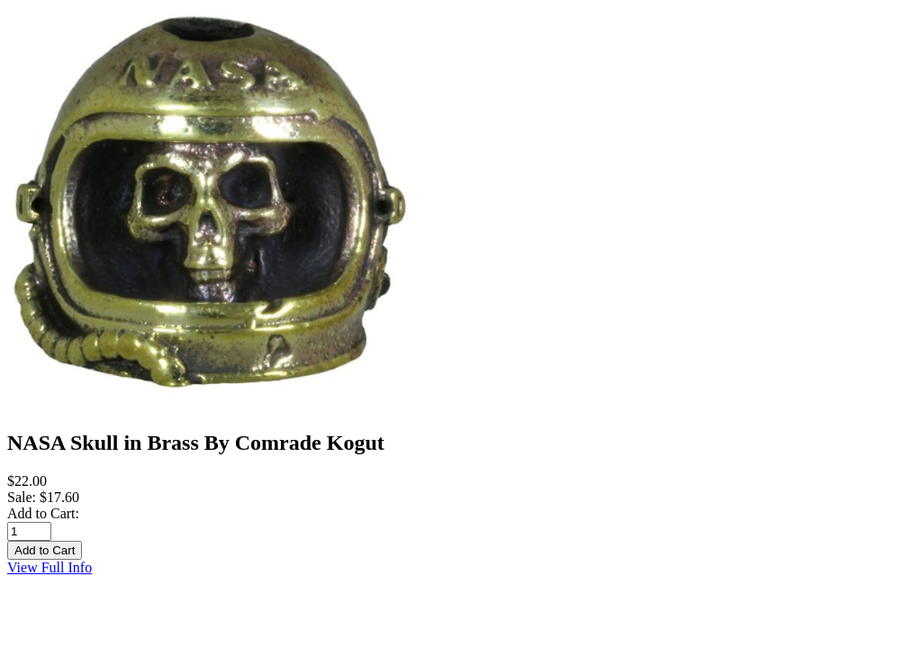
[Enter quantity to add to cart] (29, 531)
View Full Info (49, 567)
